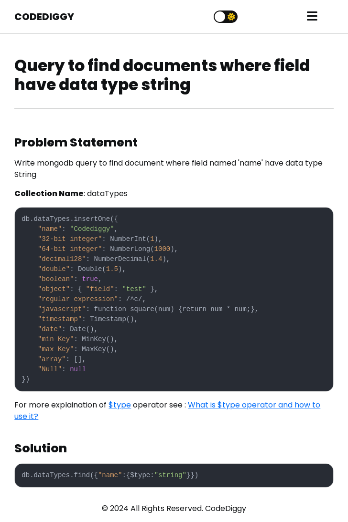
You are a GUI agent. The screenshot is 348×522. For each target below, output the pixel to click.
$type (120, 404)
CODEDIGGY (44, 16)
